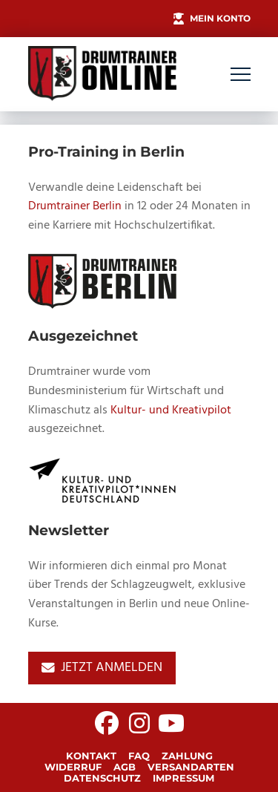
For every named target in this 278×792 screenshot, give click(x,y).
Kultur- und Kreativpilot (170, 410)
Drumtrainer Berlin (75, 206)
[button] (241, 75)
